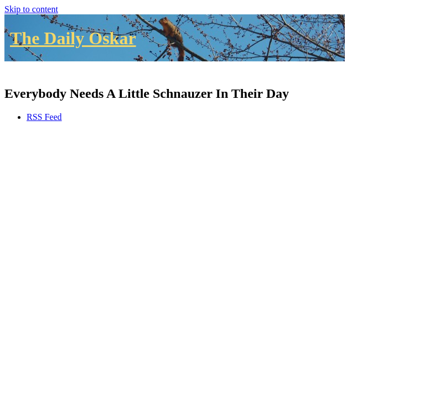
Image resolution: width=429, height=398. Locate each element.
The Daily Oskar (73, 38)
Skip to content (31, 9)
